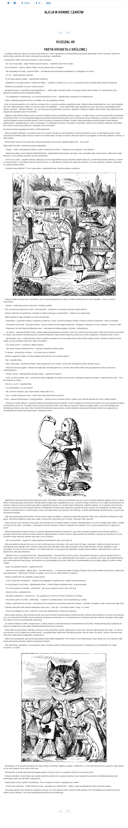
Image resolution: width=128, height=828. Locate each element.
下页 (68, 33)
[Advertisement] (64, 22)
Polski (26, 3)
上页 (60, 33)
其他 (49, 3)
